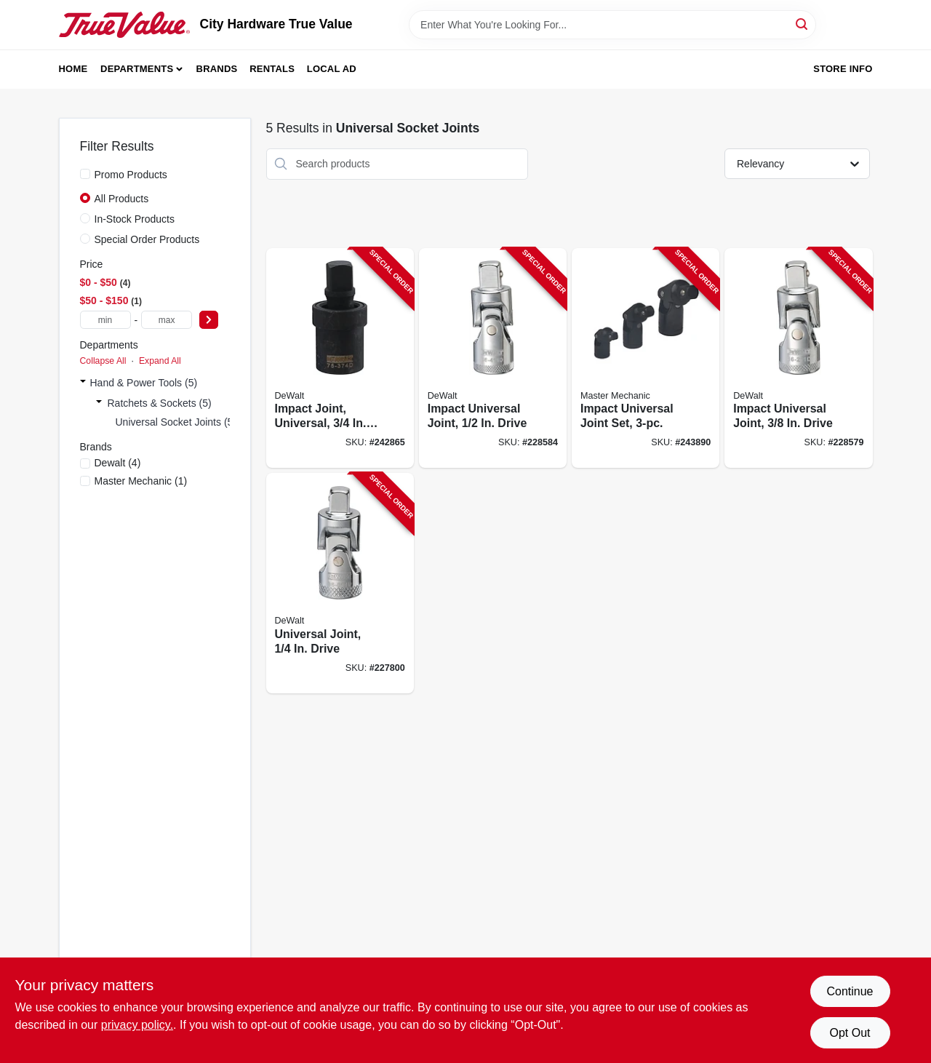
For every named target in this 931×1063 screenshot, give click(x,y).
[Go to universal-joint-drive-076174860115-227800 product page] (340, 583)
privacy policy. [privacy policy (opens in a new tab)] (137, 1025)
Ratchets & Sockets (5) (160, 403)
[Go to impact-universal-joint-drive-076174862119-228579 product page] (798, 358)
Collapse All (103, 361)
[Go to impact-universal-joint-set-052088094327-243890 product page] (645, 358)
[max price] (166, 320)
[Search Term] (612, 24)
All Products (122, 198)
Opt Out (849, 1033)
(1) (141, 481)
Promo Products (131, 174)
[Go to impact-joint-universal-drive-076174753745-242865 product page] (340, 358)
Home (73, 68)
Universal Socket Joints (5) (176, 422)
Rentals (272, 68)
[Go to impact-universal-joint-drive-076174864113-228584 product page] (493, 358)
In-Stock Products (135, 219)
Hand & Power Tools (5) (144, 383)
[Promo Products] (85, 174)
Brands (217, 68)
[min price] (105, 320)
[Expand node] (83, 383)
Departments (136, 68)
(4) (118, 463)
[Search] (802, 24)
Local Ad (331, 68)
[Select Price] (208, 320)
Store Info (842, 68)
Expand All (160, 361)
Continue (849, 991)
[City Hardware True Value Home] (124, 25)
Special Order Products (147, 239)
